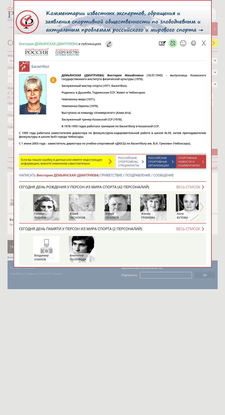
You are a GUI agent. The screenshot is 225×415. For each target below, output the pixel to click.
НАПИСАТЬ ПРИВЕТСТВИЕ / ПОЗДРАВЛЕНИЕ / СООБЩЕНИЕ (96, 177)
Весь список (188, 188)
